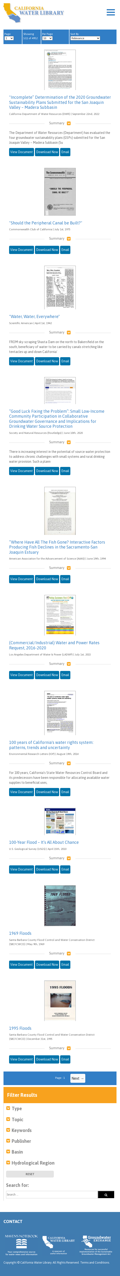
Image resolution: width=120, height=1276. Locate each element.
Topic (17, 1119)
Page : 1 (60, 1077)
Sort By (85, 36)
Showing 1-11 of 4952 (30, 36)
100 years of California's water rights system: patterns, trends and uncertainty (51, 745)
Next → (78, 1078)
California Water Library (34, 13)
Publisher (21, 1141)
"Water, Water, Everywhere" (34, 316)
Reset (30, 1174)
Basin (17, 1152)
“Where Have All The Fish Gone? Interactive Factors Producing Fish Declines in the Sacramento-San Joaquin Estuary (57, 547)
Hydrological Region (33, 1163)
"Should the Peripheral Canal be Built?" (45, 222)
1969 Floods (20, 933)
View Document (21, 152)
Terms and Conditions (94, 1262)
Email (65, 152)
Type (17, 1108)
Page (9, 36)
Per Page (47, 36)
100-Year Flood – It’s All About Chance (44, 842)
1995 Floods (20, 1028)
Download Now (47, 152)
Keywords (22, 1130)
